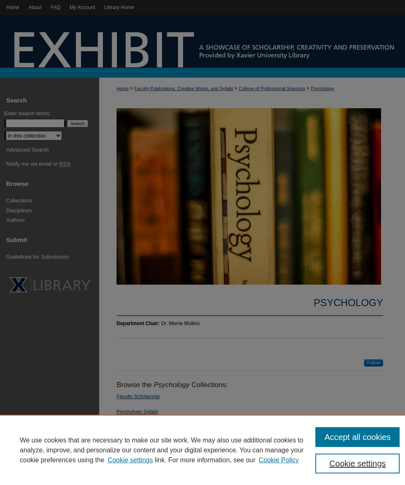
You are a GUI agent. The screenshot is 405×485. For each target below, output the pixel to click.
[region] (202, 450)
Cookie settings (130, 460)
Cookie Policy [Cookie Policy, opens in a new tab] (279, 460)
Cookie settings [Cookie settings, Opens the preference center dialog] (357, 463)
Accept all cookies (357, 437)
